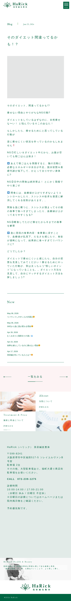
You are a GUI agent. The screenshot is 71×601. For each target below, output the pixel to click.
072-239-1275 (27, 479)
